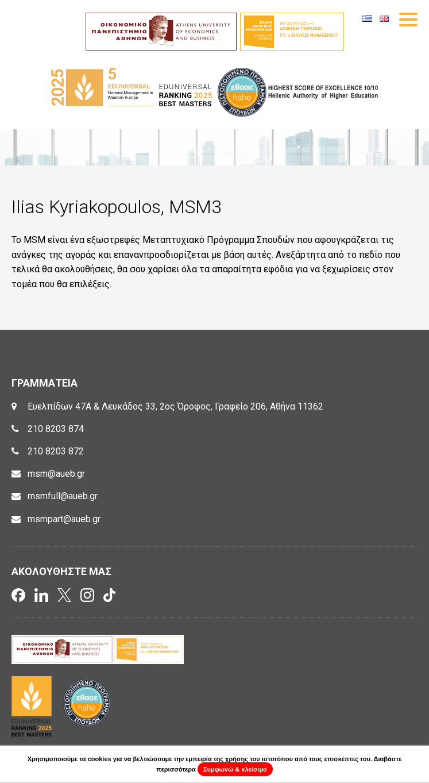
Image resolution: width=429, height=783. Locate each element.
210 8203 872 (56, 451)
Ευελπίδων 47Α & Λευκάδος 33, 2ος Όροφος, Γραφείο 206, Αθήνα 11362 (175, 406)
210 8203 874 (56, 428)
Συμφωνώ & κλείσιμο (235, 769)
